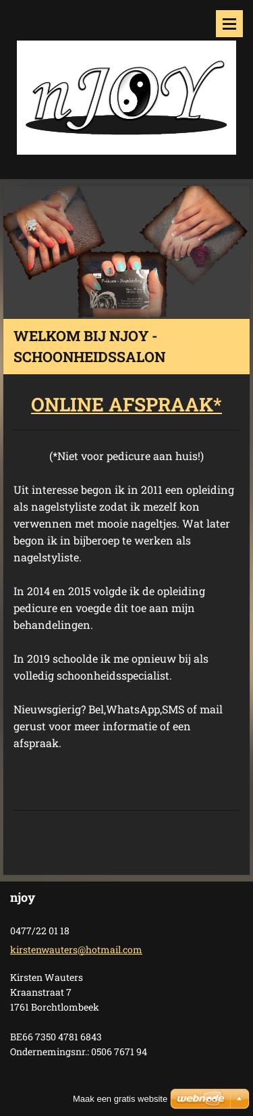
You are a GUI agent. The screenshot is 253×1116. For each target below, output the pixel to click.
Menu (229, 23)
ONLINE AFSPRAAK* (126, 404)
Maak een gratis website (120, 1099)
